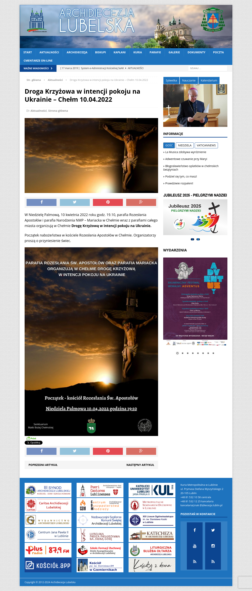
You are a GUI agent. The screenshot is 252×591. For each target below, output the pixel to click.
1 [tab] (192, 239)
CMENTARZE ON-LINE (38, 60)
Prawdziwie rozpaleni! (179, 183)
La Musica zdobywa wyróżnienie (185, 152)
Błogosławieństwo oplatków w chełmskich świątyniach (191, 167)
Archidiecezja (77, 52)
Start (27, 52)
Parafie (155, 52)
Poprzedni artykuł (43, 465)
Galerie (174, 52)
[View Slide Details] (195, 214)
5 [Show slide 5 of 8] (198, 353)
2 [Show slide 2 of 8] (182, 353)
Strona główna (58, 111)
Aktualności (49, 52)
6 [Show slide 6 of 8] (203, 353)
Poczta (218, 52)
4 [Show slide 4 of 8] (193, 353)
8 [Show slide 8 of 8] (213, 353)
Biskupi (100, 52)
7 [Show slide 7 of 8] (208, 353)
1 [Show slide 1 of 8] (177, 353)
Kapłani (120, 52)
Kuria (137, 52)
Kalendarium (209, 80)
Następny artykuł (140, 465)
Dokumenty (197, 52)
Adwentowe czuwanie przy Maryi (186, 159)
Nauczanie (188, 80)
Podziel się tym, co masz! (181, 176)
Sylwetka (171, 80)
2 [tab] (198, 239)
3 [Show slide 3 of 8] (187, 353)
